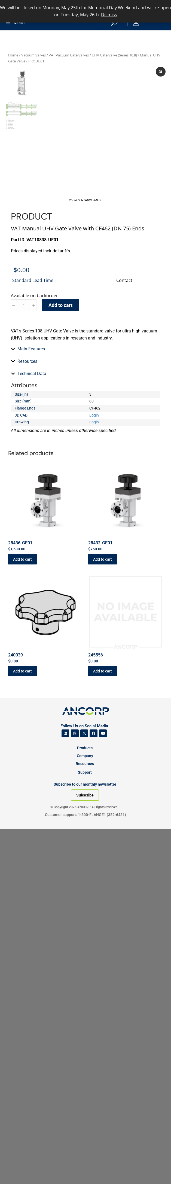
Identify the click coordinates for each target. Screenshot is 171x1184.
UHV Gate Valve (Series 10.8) (114, 55)
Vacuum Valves (33, 55)
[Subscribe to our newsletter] (85, 1150)
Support (85, 1127)
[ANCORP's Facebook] (93, 1088)
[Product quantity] (23, 324)
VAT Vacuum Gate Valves (69, 55)
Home (13, 55)
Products (85, 1102)
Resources (85, 1118)
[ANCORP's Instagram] (75, 1088)
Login (94, 770)
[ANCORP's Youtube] (103, 1088)
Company (85, 1110)
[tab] (85, 642)
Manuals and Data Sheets (41, 426)
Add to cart (60, 323)
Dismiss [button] (109, 15)
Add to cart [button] (22, 914)
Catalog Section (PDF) (37, 433)
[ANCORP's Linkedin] (65, 1088)
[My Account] (136, 22)
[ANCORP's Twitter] (84, 1088)
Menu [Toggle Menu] (15, 22)
